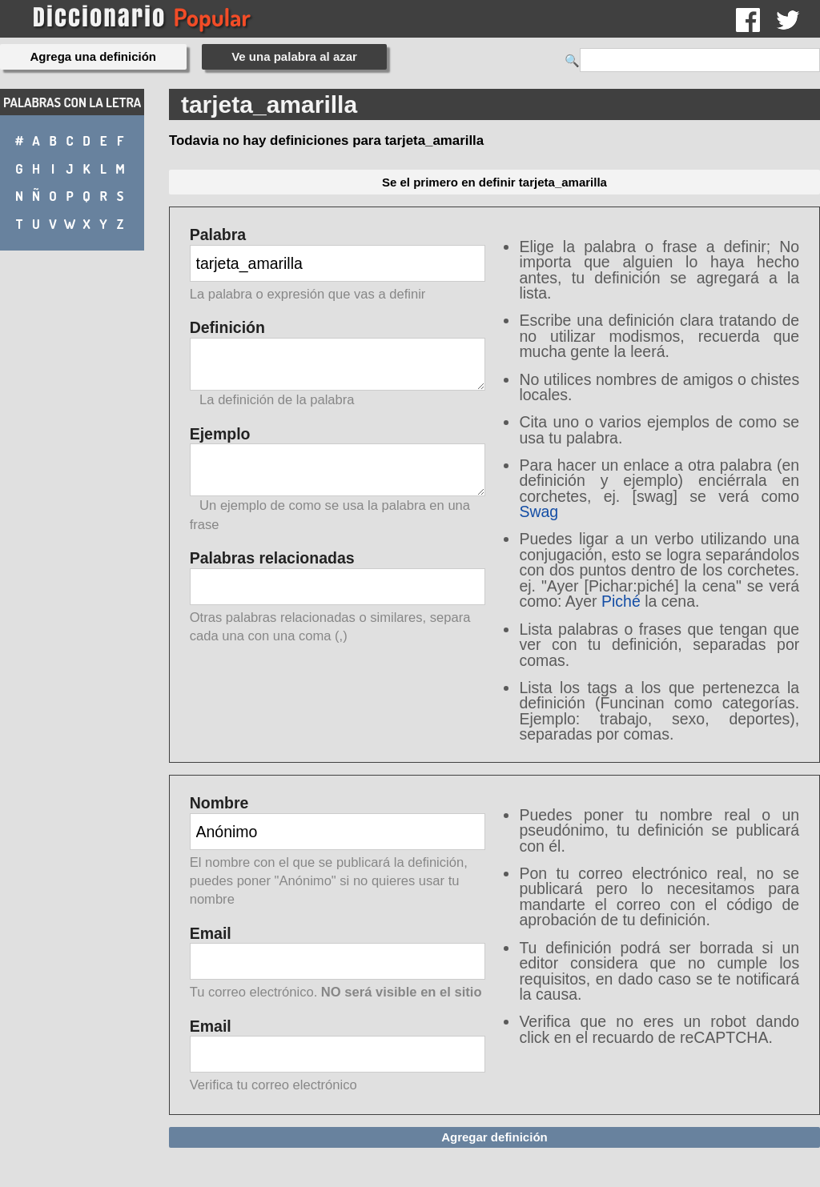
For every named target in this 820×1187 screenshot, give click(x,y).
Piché (621, 601)
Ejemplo (337, 479)
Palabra (337, 265)
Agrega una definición (93, 56)
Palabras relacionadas (337, 598)
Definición (337, 363)
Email (337, 964)
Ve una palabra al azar (294, 56)
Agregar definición (494, 1137)
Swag (538, 511)
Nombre (337, 852)
